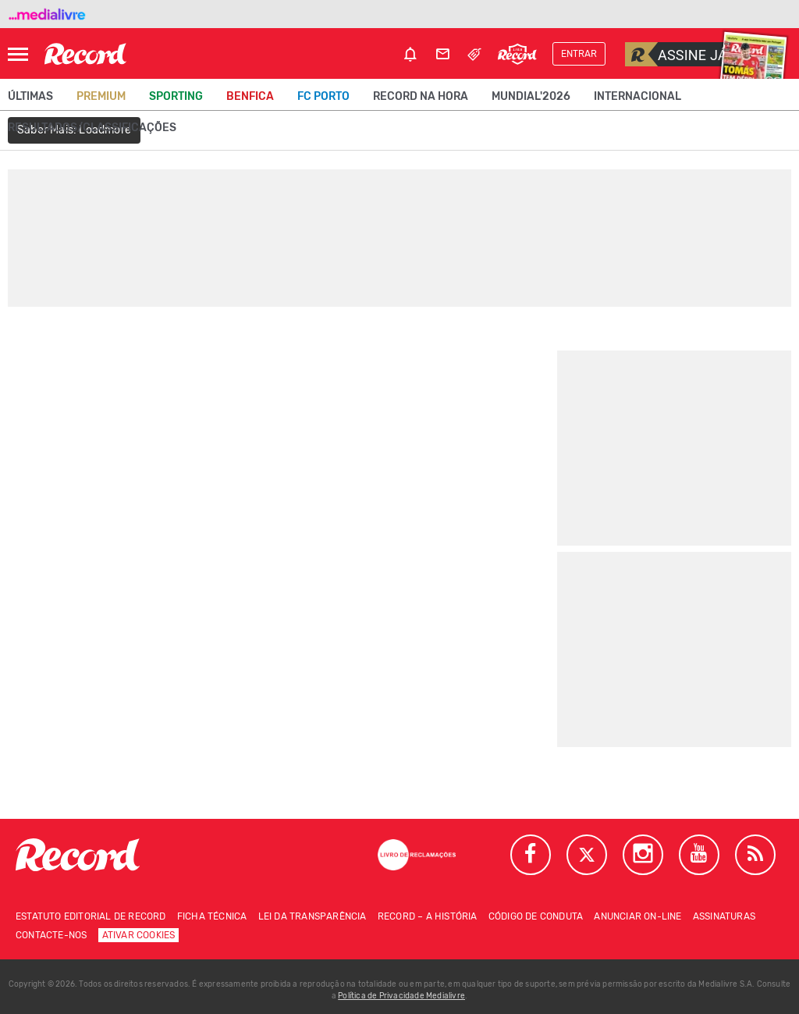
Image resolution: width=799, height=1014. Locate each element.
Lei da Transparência (312, 916)
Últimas (30, 96)
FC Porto (323, 96)
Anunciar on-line (637, 916)
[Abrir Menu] (18, 54)
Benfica (250, 96)
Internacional (637, 96)
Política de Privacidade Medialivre (401, 996)
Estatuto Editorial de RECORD (91, 916)
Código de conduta (535, 916)
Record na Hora (420, 96)
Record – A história (428, 916)
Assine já (676, 54)
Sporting (176, 96)
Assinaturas (724, 916)
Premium (101, 96)
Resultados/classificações (92, 127)
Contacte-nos (51, 935)
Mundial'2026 (531, 96)
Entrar (579, 53)
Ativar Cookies (139, 935)
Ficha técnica (212, 916)
